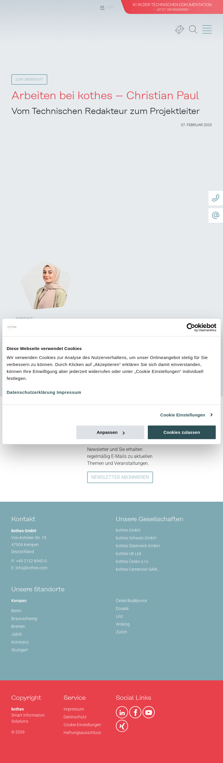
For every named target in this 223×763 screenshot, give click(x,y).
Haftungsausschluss (82, 732)
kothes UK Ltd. (129, 553)
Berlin (16, 610)
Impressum (69, 392)
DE (102, 7)
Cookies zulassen (181, 432)
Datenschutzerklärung (31, 392)
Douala (122, 608)
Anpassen (111, 432)
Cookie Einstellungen (182, 414)
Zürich (121, 632)
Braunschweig (24, 618)
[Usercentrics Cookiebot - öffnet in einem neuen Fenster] (191, 327)
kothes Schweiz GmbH (136, 538)
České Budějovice (131, 600)
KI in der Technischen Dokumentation (172, 7)
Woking (123, 624)
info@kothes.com (31, 568)
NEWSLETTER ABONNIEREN (120, 477)
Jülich (16, 634)
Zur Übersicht (29, 79)
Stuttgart (19, 650)
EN (111, 7)
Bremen (18, 626)
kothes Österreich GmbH (138, 545)
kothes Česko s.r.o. (132, 561)
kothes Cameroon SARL (137, 569)
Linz (119, 616)
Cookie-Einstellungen (82, 724)
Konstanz (20, 642)
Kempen (19, 600)
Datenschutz (75, 717)
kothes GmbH (128, 530)
